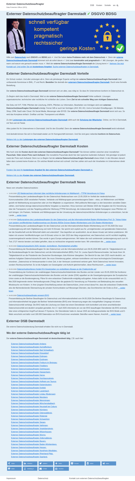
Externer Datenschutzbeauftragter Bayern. (28, 441)
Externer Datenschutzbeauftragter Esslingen (29, 359)
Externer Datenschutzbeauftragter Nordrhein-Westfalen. (34, 451)
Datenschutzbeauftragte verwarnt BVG (33, 295)
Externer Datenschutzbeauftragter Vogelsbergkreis (32, 429)
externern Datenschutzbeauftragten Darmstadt (88, 82)
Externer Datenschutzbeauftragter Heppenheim (30, 372)
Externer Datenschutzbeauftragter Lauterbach (30, 391)
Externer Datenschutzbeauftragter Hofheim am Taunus (33, 381)
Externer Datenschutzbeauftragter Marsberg (29, 397)
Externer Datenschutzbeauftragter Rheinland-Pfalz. (32, 454)
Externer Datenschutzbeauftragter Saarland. (29, 457)
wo (114, 5)
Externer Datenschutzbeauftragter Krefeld (28, 388)
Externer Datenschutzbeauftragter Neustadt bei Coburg (34, 407)
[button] (14, 463)
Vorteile (107, 5)
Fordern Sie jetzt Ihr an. (50, 170)
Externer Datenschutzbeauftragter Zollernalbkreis (31, 438)
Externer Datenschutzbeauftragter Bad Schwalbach (32, 350)
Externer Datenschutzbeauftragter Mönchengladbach (33, 403)
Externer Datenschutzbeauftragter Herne (28, 375)
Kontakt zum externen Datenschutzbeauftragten (89, 478)
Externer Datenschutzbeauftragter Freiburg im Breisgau (34, 363)
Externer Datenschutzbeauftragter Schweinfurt (30, 419)
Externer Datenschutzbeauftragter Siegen (28, 422)
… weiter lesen (20, 215)
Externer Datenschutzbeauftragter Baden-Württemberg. (34, 444)
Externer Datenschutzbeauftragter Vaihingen (29, 425)
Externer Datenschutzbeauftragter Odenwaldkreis (31, 413)
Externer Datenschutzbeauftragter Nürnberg (29, 410)
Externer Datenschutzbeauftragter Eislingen (29, 356)
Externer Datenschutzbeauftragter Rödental (29, 416)
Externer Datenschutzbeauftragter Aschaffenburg (31, 347)
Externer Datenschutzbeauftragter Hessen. (29, 447)
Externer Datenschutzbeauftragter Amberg (28, 344)
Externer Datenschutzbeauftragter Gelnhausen (30, 369)
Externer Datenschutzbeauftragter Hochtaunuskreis (32, 378)
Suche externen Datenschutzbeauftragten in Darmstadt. (76, 67)
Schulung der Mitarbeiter (91, 120)
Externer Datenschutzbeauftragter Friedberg (29, 366)
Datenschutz (20, 57)
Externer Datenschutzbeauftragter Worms (28, 435)
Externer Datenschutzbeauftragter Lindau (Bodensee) (33, 394)
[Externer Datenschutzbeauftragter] (25, 5)
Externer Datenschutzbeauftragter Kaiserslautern (31, 385)
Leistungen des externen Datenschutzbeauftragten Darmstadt (40, 120)
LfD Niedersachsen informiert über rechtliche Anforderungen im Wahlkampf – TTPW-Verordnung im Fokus (61, 193)
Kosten (99, 5)
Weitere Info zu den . (42, 139)
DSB (92, 5)
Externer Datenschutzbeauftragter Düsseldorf (30, 353)
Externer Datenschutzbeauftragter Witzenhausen (31, 432)
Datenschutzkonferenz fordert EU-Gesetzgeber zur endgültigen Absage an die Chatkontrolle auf (56, 269)
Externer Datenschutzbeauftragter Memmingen (30, 400)
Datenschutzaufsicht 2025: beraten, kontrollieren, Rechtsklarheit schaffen (47, 246)
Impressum (11, 478)
